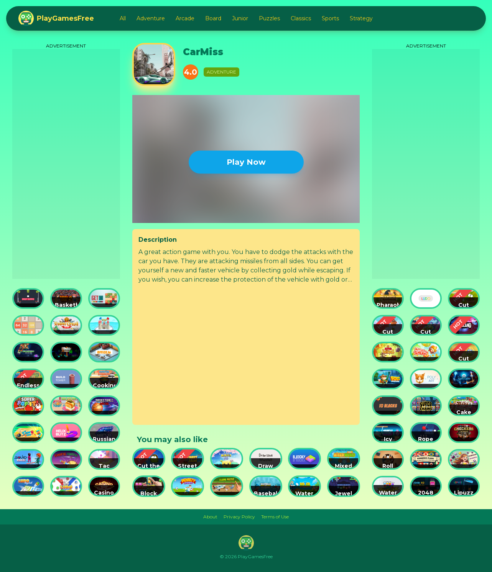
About (210, 517)
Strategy (361, 18)
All (123, 18)
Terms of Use (275, 517)
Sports (330, 18)
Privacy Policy (239, 517)
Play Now (246, 162)
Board (213, 18)
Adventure (151, 18)
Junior (240, 18)
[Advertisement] (66, 164)
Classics (301, 18)
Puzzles (269, 18)
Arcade (185, 18)
